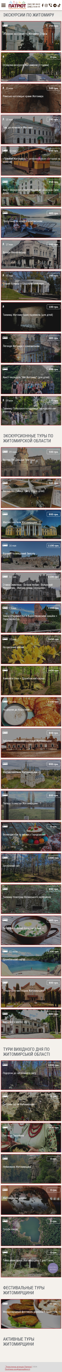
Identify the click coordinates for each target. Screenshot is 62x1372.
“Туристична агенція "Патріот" (18, 1366)
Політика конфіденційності (17, 1369)
